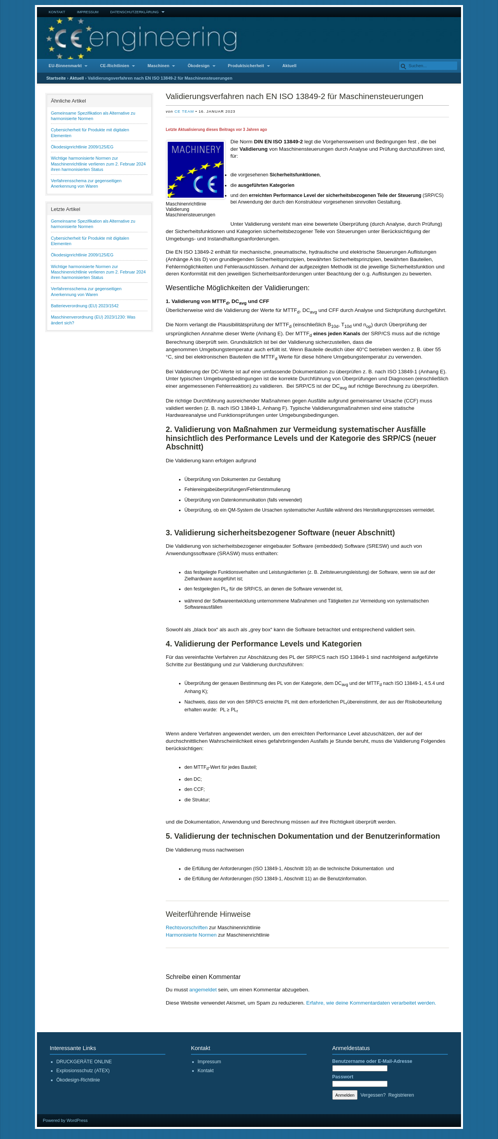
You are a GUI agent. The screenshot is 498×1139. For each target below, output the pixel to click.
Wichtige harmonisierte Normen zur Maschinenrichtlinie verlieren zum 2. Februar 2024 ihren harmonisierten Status (98, 164)
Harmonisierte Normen (191, 935)
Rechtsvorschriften (187, 927)
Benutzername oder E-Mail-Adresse (372, 1061)
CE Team (184, 111)
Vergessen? (373, 1095)
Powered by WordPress (65, 1120)
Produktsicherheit (246, 66)
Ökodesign (198, 66)
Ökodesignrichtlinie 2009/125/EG (82, 147)
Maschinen (158, 66)
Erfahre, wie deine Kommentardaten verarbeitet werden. (371, 1003)
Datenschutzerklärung (134, 12)
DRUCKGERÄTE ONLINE (84, 1061)
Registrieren (401, 1095)
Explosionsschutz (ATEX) (83, 1070)
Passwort (342, 1077)
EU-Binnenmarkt (65, 66)
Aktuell (289, 66)
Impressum (88, 12)
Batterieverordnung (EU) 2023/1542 (85, 305)
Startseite (56, 78)
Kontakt (57, 12)
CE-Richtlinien (114, 66)
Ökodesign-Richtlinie (78, 1080)
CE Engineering (249, 38)
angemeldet (203, 990)
